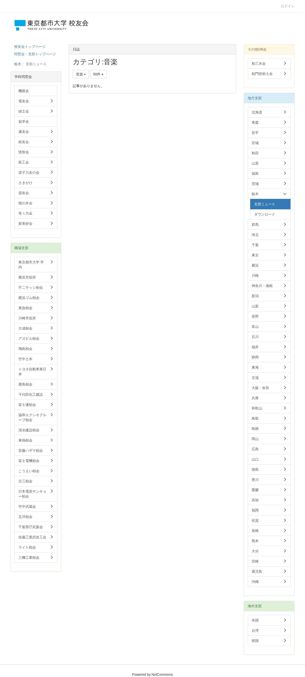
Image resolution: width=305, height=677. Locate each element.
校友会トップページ (30, 47)
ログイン (288, 6)
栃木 (17, 64)
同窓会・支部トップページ (35, 54)
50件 (98, 74)
